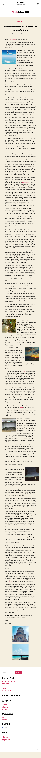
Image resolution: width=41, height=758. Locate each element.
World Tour (20, 22)
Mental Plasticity (13, 44)
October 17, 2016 (25, 38)
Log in (3, 742)
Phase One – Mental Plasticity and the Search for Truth (20, 30)
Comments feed (6, 745)
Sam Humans (20, 2)
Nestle (10, 586)
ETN (25, 376)
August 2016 (5, 713)
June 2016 (4, 715)
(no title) (4, 691)
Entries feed (5, 743)
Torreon (21, 411)
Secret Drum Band (26, 187)
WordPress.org (5, 746)
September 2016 (6, 712)
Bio (3, 723)
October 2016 (5, 710)
